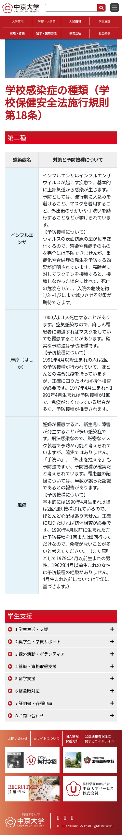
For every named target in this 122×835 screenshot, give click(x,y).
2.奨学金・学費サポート (38, 641)
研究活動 (75, 33)
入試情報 (75, 21)
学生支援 (104, 21)
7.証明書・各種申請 (33, 703)
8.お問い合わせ (29, 715)
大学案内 (17, 21)
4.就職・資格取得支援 (36, 666)
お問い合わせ (17, 738)
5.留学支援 (25, 678)
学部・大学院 (46, 21)
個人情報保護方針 (72, 738)
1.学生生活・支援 (31, 629)
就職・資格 (17, 33)
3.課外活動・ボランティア (40, 654)
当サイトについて (47, 738)
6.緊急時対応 (27, 691)
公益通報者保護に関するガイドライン (99, 738)
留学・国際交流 (46, 33)
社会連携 (104, 33)
